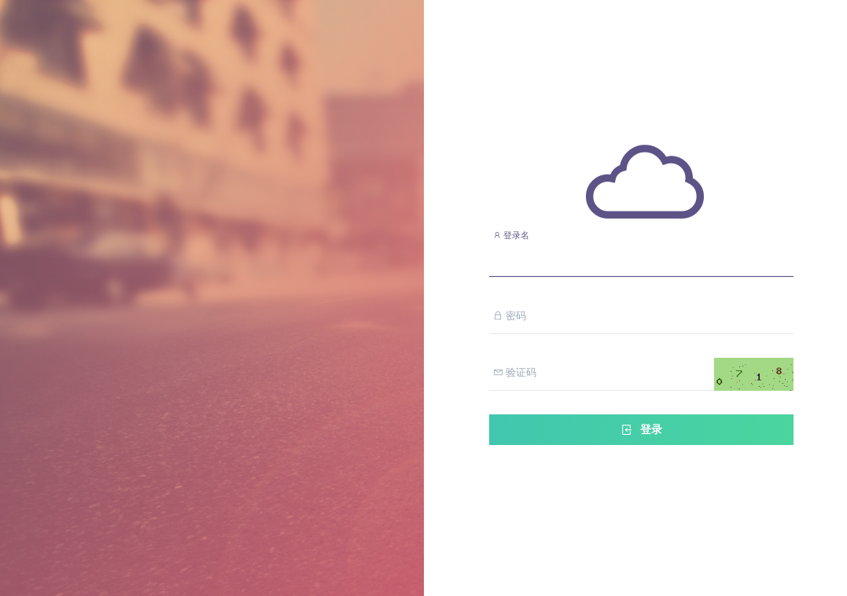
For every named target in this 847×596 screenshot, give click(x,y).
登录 (641, 429)
